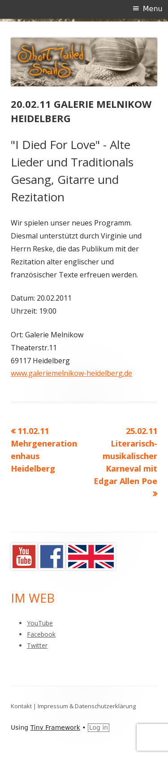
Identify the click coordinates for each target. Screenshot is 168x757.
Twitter (37, 645)
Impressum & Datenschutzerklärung (87, 706)
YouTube (40, 623)
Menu (153, 8)
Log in (98, 727)
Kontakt (21, 706)
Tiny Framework (55, 727)
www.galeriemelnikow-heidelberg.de (71, 373)
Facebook (41, 634)
